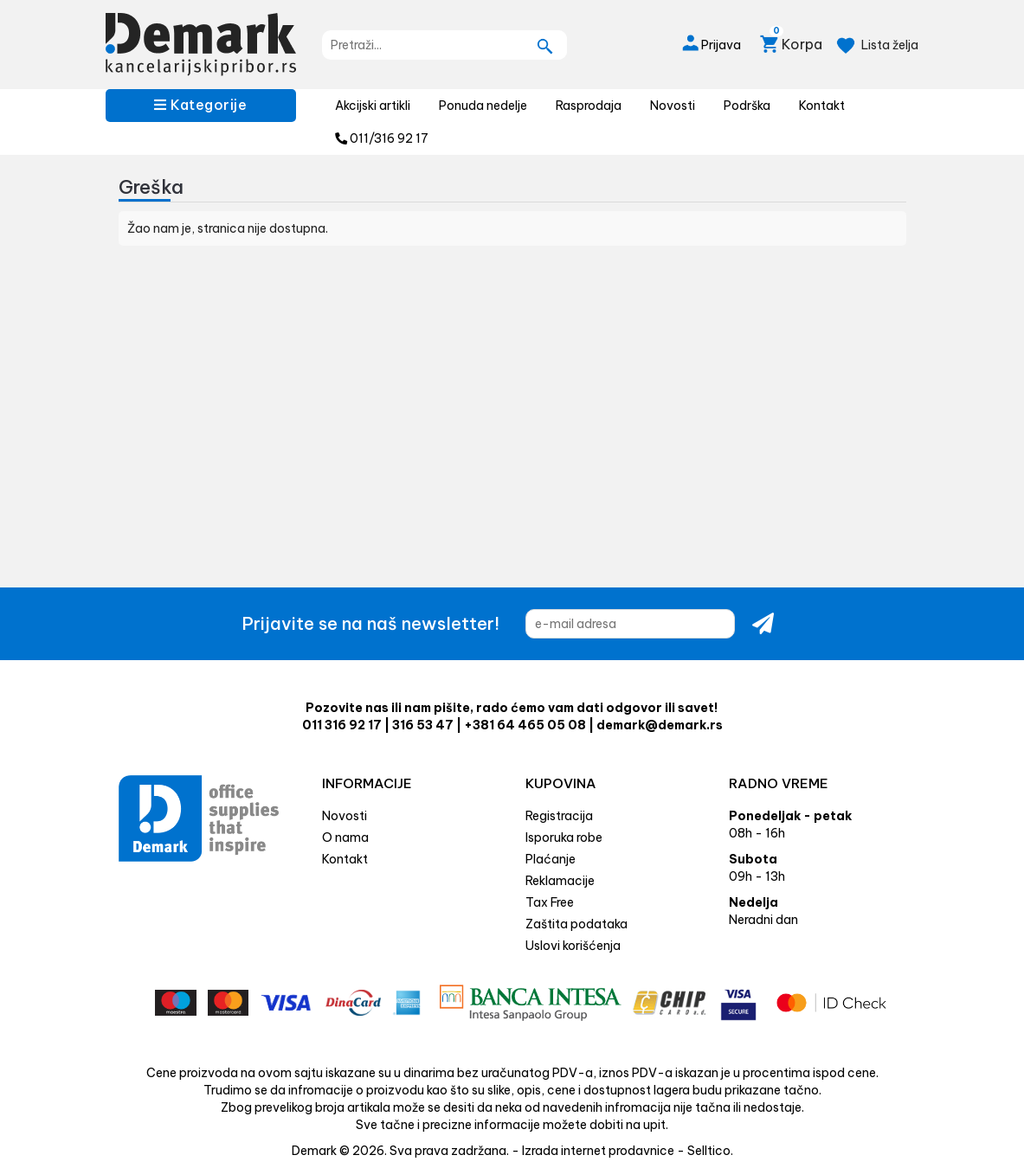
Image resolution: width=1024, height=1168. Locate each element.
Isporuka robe (563, 837)
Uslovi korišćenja (573, 945)
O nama (345, 837)
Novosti (672, 105)
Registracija (559, 816)
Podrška (747, 105)
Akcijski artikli (372, 105)
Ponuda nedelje (483, 105)
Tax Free (549, 902)
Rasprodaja (588, 105)
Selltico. (710, 1150)
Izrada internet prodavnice (598, 1150)
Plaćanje (550, 859)
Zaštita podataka (576, 924)
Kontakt (822, 105)
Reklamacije (560, 881)
